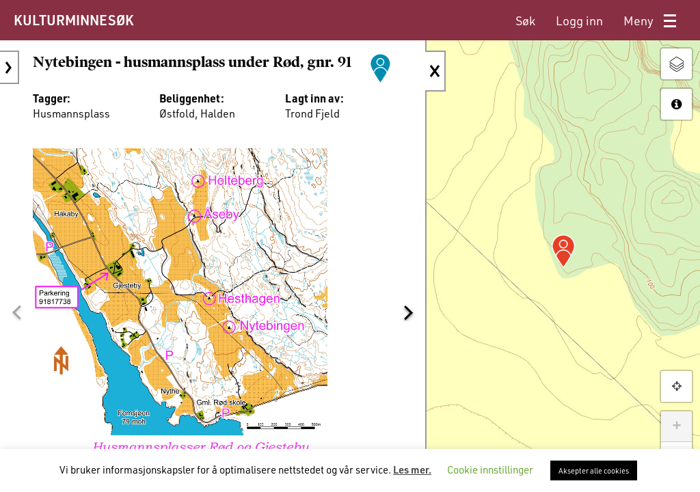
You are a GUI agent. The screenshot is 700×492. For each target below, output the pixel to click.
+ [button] (676, 426)
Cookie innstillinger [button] (490, 469)
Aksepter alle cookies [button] (593, 470)
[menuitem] (525, 21)
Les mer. (412, 469)
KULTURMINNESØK (73, 20)
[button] (16, 312)
